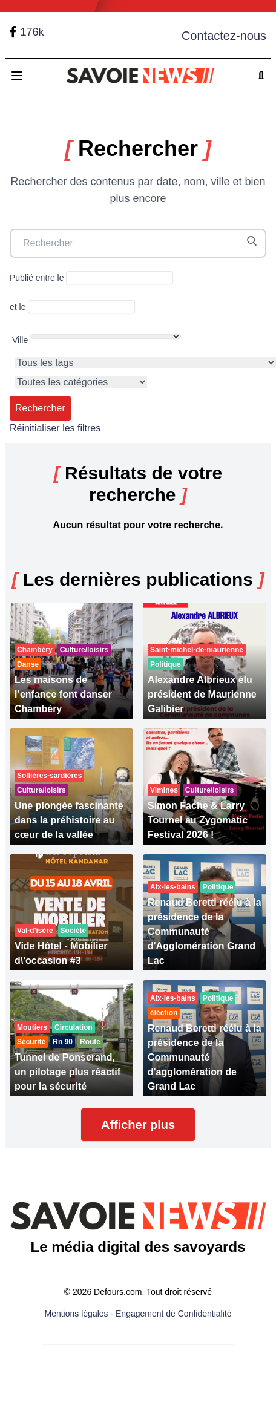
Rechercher (40, 408)
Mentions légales (76, 1313)
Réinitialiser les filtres (55, 428)
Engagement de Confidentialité (173, 1313)
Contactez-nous (224, 35)
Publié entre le (91, 277)
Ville (97, 339)
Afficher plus (138, 1124)
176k (32, 32)
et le (72, 306)
